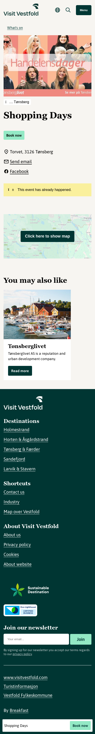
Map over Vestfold (21, 511)
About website (18, 564)
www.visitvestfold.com (26, 677)
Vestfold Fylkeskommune (28, 695)
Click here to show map (47, 236)
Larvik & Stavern (19, 468)
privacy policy (22, 654)
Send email (21, 161)
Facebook (19, 171)
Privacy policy (17, 544)
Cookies (11, 554)
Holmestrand (16, 429)
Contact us (14, 491)
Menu (84, 10)
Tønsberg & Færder (22, 449)
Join (81, 639)
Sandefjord (14, 458)
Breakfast (19, 710)
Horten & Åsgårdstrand (26, 439)
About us (12, 534)
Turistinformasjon (21, 686)
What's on (15, 28)
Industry (11, 501)
